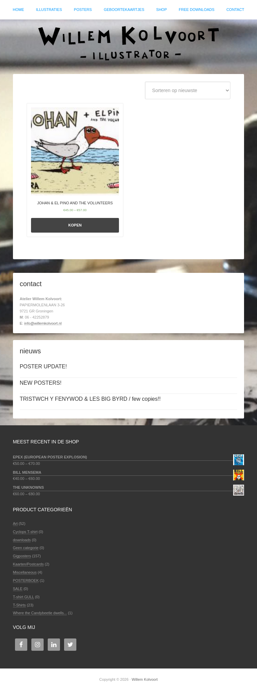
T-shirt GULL (23, 597)
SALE (17, 589)
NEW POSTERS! (41, 383)
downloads (22, 540)
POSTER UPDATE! (43, 366)
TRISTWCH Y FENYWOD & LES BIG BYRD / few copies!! (90, 399)
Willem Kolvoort (128, 43)
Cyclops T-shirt (25, 532)
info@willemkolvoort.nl (43, 323)
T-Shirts (19, 605)
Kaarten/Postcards (28, 564)
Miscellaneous (25, 572)
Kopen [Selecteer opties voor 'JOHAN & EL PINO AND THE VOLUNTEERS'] (74, 225)
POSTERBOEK (26, 580)
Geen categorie (26, 548)
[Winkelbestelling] (187, 90)
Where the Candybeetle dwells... (40, 613)
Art (15, 523)
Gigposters (22, 556)
